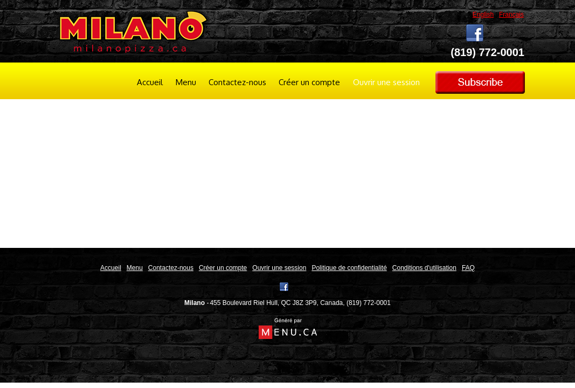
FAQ (468, 268)
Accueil (150, 82)
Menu (186, 82)
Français (511, 14)
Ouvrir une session (386, 82)
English (483, 14)
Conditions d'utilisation (424, 268)
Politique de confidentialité (348, 268)
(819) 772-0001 (369, 303)
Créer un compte (309, 82)
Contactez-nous (237, 82)
